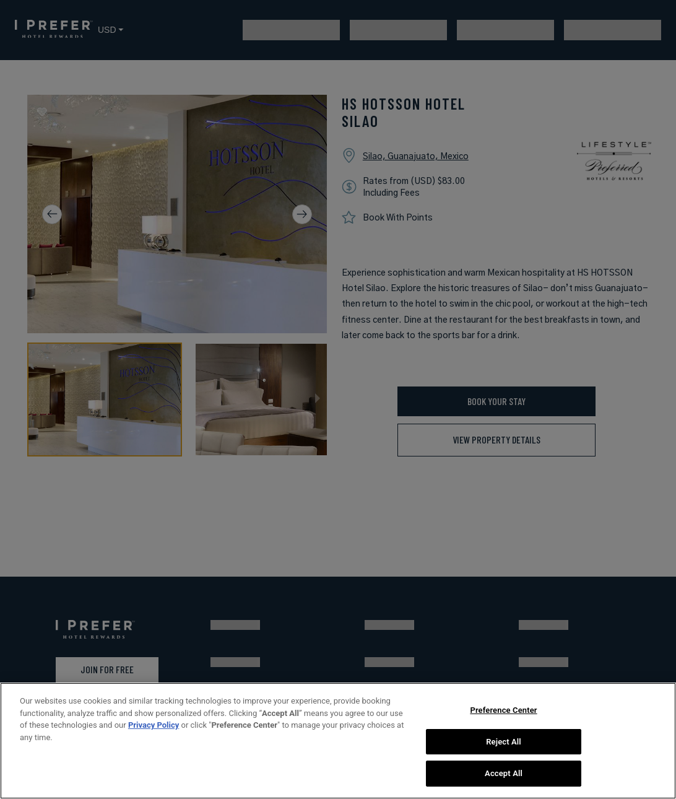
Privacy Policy (153, 725)
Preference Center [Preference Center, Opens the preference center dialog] (503, 710)
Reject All (503, 741)
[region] (338, 741)
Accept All (503, 773)
